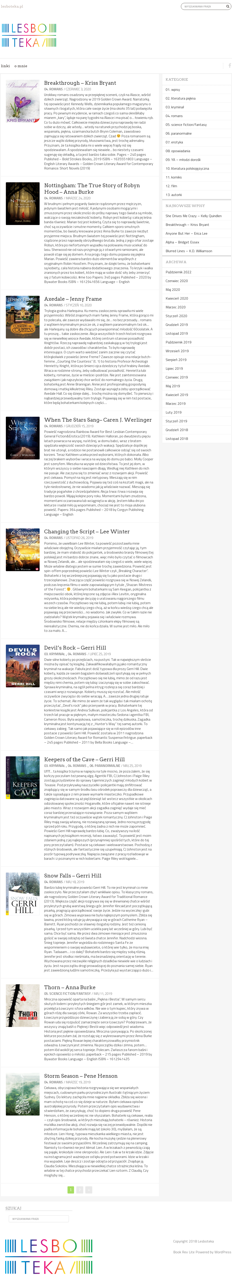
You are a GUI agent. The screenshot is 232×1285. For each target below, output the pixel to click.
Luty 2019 (174, 412)
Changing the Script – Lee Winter (87, 531)
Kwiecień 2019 (177, 394)
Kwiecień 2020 (177, 298)
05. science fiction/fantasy (67, 993)
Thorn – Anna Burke (70, 987)
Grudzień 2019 (177, 324)
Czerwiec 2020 (177, 280)
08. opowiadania (178, 151)
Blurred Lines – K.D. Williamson (189, 251)
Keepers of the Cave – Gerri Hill (84, 759)
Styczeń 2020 (176, 315)
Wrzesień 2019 (177, 351)
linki (5, 66)
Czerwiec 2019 (177, 377)
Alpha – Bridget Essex (182, 242)
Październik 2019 (178, 342)
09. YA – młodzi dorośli (183, 159)
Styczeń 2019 (176, 421)
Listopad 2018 (177, 438)
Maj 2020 (173, 289)
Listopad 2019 (177, 333)
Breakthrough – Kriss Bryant (80, 83)
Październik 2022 (178, 272)
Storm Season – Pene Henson (81, 1076)
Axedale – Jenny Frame (73, 299)
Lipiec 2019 (174, 368)
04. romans (53, 89)
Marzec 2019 (176, 403)
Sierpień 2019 (176, 359)
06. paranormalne (105, 765)
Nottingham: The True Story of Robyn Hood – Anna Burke (92, 188)
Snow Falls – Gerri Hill (72, 876)
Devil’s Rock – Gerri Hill (75, 648)
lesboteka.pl (12, 6)
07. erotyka (174, 142)
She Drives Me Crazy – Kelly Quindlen (194, 215)
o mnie (20, 66)
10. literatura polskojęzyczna (187, 168)
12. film (171, 186)
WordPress (222, 1252)
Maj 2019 (173, 386)
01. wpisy (173, 89)
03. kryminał (54, 654)
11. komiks (174, 177)
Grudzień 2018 (177, 429)
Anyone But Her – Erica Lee (186, 233)
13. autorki (174, 194)
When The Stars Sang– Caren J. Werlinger (98, 420)
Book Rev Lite (184, 1252)
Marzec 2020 (176, 307)
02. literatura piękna (181, 98)
